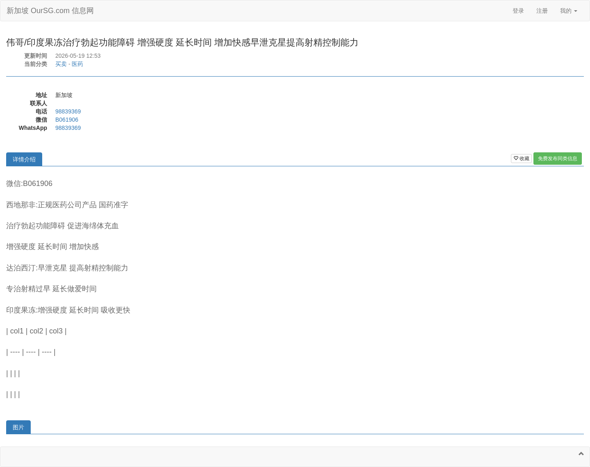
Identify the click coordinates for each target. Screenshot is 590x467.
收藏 (521, 158)
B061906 (66, 119)
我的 (568, 10)
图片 (18, 427)
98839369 (68, 111)
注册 (542, 10)
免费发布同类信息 (557, 158)
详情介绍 (24, 159)
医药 (77, 64)
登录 (518, 10)
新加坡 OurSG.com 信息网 (50, 11)
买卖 (61, 64)
